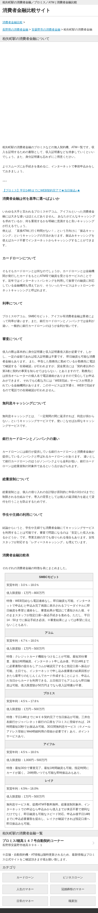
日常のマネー (25, 901)
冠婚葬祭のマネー (72, 889)
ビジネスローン (73, 877)
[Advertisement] (49, 93)
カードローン (25, 877)
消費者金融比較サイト (26, 10)
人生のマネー (25, 889)
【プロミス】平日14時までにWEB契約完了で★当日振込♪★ (41, 190)
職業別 (73, 901)
